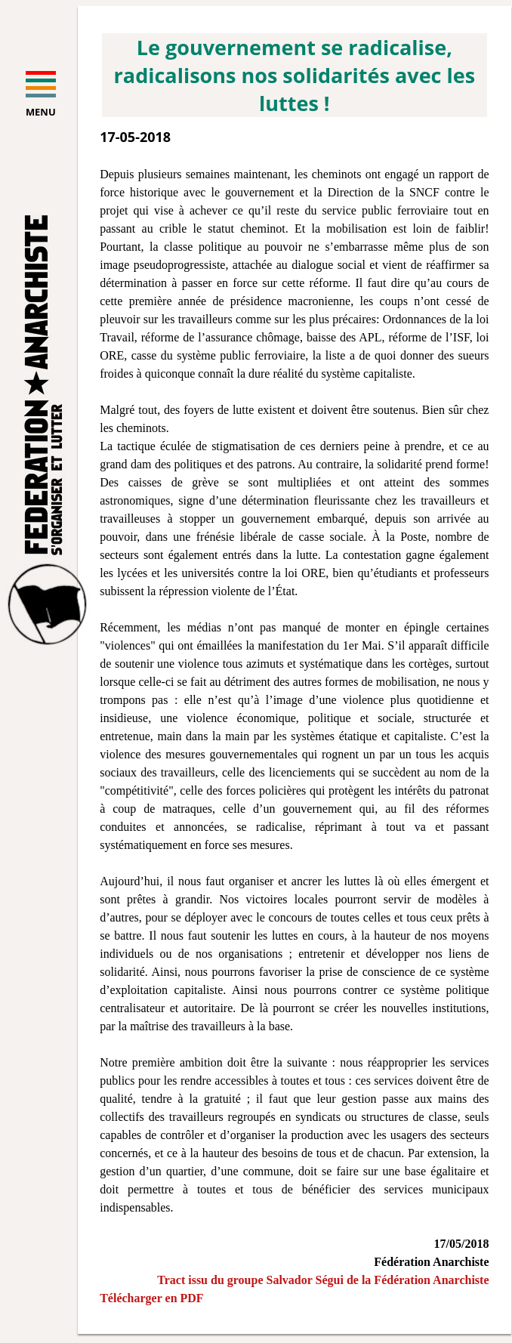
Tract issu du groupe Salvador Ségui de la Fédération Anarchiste (323, 1280)
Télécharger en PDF (151, 1298)
